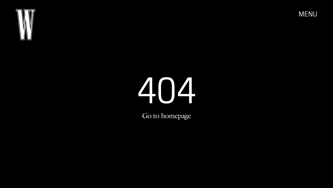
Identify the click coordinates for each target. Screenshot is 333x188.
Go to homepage (166, 115)
